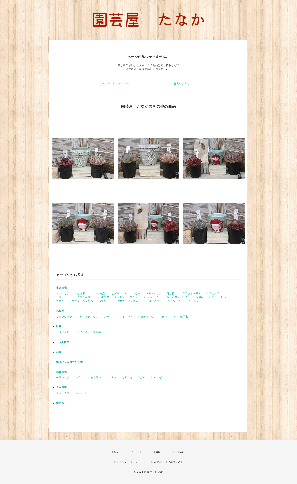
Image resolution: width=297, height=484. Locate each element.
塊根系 (60, 310)
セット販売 (63, 342)
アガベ (142, 377)
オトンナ (127, 316)
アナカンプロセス (127, 300)
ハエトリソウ (82, 393)
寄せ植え (172, 293)
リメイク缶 (81, 332)
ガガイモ (61, 300)
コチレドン (192, 300)
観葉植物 (61, 371)
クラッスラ (213, 293)
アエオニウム (132, 293)
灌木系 (60, 403)
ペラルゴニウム (147, 316)
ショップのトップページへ (115, 83)
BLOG (156, 452)
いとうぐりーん (218, 297)
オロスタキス (82, 297)
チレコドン (168, 316)
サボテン (119, 297)
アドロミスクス (152, 300)
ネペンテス (63, 393)
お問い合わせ (182, 83)
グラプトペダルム (82, 300)
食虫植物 (61, 387)
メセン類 (79, 293)
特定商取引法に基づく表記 (167, 462)
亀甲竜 (184, 316)
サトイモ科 (157, 377)
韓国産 (200, 297)
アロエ (134, 297)
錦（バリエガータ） (179, 297)
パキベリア (105, 300)
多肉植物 (61, 287)
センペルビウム (152, 297)
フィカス (111, 377)
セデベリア (173, 300)
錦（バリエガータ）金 (69, 361)
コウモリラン (93, 377)
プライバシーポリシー (126, 462)
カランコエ (63, 297)
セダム (115, 293)
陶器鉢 (97, 332)
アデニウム (110, 316)
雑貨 (58, 326)
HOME (116, 452)
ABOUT (136, 452)
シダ (77, 377)
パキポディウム (89, 316)
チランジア (63, 377)
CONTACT (178, 452)
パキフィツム (154, 293)
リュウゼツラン (65, 316)
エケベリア (63, 293)
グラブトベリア (191, 293)
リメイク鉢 (63, 332)
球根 (58, 352)
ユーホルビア (98, 293)
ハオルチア (102, 297)
